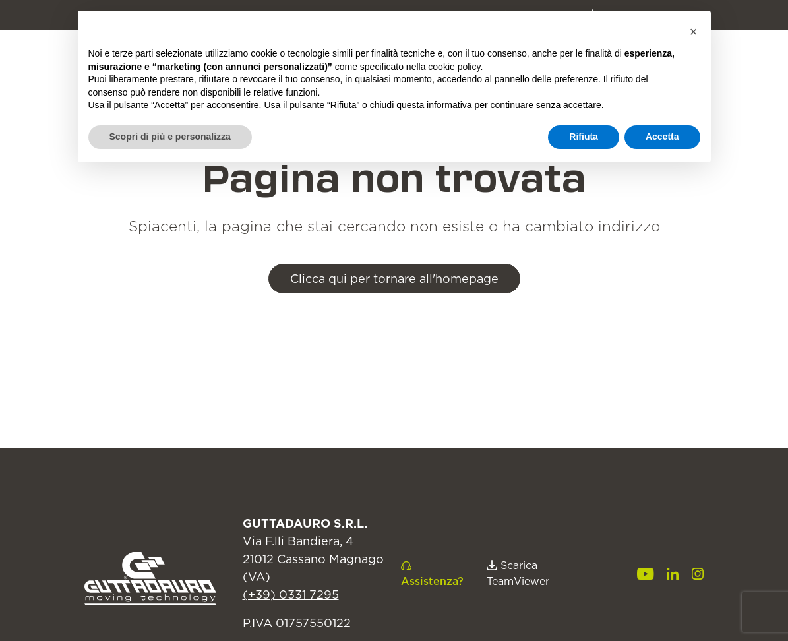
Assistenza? (432, 581)
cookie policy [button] (454, 66)
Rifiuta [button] (583, 136)
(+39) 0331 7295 (291, 594)
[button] (693, 31)
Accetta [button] (662, 136)
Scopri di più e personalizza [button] (170, 136)
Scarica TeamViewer (518, 573)
